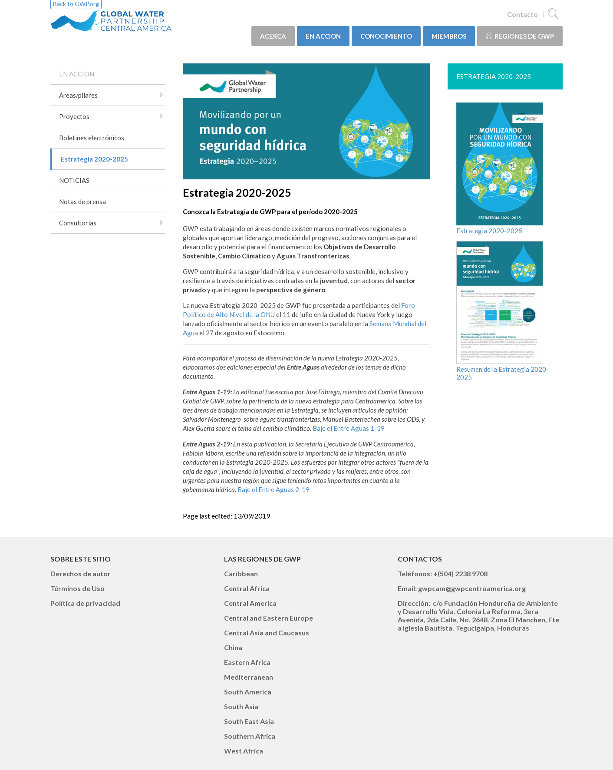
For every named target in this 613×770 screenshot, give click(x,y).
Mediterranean (248, 677)
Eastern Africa (247, 662)
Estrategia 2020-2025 (94, 159)
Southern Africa (249, 736)
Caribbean (241, 573)
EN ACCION (323, 36)
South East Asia (249, 721)
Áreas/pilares (78, 95)
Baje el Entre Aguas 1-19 (349, 428)
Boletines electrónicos (91, 138)
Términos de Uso (77, 588)
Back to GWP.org (76, 3)
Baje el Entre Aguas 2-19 (273, 489)
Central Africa (247, 588)
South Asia (241, 706)
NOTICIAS (74, 180)
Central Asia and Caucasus (266, 632)
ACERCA (273, 36)
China (233, 647)
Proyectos (74, 116)
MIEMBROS (449, 36)
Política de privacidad (85, 603)
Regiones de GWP (520, 36)
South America (247, 691)
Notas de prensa (82, 201)
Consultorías (77, 223)
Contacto (522, 14)
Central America (250, 603)
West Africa (243, 751)
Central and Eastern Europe (268, 618)
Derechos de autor (80, 573)
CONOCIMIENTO (386, 36)
